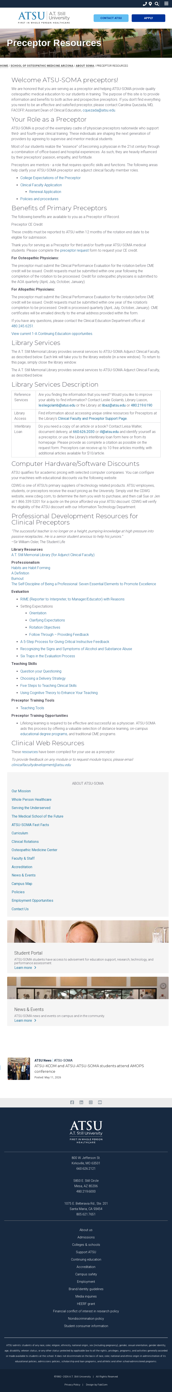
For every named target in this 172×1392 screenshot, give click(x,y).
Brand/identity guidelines (86, 1289)
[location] (149, 4)
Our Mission (21, 791)
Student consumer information (86, 1326)
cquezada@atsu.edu (99, 110)
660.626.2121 (86, 1169)
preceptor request (74, 250)
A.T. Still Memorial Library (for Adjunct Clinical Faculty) (53, 555)
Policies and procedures (39, 199)
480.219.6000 (86, 1191)
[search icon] (155, 4)
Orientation (37, 613)
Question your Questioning (40, 671)
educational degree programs (43, 734)
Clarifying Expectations (47, 620)
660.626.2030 (84, 432)
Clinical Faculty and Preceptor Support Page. (92, 418)
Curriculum (20, 833)
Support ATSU (86, 1252)
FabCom (103, 1384)
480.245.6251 (22, 326)
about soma (85, 65)
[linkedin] (81, 1102)
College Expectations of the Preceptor (50, 178)
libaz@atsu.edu (114, 405)
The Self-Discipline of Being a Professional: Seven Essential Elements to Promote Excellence (83, 584)
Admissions (86, 1237)
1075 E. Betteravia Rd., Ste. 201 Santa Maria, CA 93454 (86, 1206)
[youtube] (99, 1102)
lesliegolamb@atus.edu (57, 405)
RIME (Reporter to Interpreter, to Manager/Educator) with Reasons (72, 599)
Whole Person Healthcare (32, 799)
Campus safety (86, 1274)
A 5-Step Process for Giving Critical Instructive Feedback (64, 642)
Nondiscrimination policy (86, 1319)
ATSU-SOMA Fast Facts (30, 825)
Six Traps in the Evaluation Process (47, 656)
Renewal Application (45, 192)
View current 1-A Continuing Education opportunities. (52, 334)
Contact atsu (111, 18)
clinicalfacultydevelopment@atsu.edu (41, 765)
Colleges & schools (86, 1245)
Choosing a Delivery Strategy (43, 678)
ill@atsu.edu (109, 432)
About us (86, 1230)
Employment (86, 1282)
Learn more (25, 968)
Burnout (17, 578)
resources (30, 752)
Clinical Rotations (25, 841)
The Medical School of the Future (37, 816)
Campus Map (22, 884)
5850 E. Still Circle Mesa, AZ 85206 (86, 1183)
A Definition (20, 573)
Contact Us (20, 909)
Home (4, 65)
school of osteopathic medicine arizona (42, 65)
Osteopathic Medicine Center (34, 850)
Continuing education (86, 1259)
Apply (148, 18)
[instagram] (90, 1102)
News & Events (24, 875)
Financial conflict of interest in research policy (86, 1311)
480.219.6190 (141, 405)
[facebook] (72, 1102)
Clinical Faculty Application (41, 185)
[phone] (143, 4)
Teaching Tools (32, 708)
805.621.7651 (86, 1214)
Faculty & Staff (23, 858)
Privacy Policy (72, 1384)
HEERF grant (86, 1304)
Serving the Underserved (31, 808)
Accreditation (22, 867)
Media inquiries (86, 1296)
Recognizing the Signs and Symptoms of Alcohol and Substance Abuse (76, 649)
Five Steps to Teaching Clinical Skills (48, 685)
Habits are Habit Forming (30, 568)
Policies (18, 892)
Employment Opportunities (32, 900)
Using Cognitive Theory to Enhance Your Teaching (59, 693)
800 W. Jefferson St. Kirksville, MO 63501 (86, 1160)
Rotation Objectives (44, 627)
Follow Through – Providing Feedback (59, 634)
